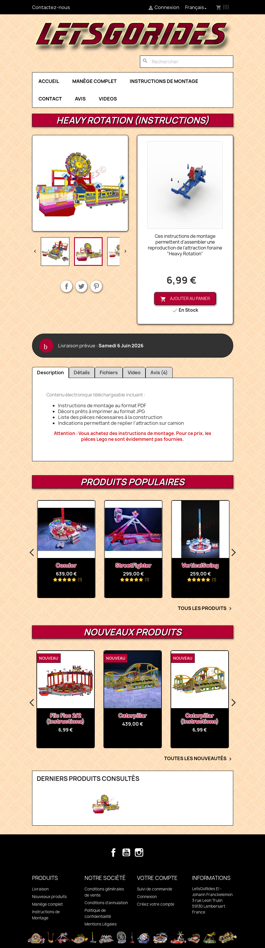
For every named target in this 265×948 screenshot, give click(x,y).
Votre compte (157, 878)
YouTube (126, 852)
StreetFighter (180, 565)
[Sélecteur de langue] (196, 7)
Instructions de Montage (164, 81)
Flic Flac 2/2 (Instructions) (87, 718)
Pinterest (96, 286)
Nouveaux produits (49, 896)
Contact (50, 99)
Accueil (48, 81)
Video (134, 372)
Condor (113, 565)
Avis (80, 99)
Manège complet (94, 81)
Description (50, 372)
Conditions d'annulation (106, 902)
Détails (82, 372)
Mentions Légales (101, 924)
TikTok (152, 852)
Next (233, 552)
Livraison (40, 889)
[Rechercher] (186, 62)
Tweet (81, 286)
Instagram (139, 852)
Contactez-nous (51, 7)
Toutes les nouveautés (198, 758)
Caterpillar (154, 715)
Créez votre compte (155, 904)
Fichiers (109, 372)
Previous (32, 552)
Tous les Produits (205, 608)
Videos (108, 99)
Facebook (113, 852)
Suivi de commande (154, 889)
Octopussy (45, 565)
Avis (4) (159, 372)
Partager (66, 286)
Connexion (147, 896)
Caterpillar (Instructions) (221, 718)
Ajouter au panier (185, 299)
